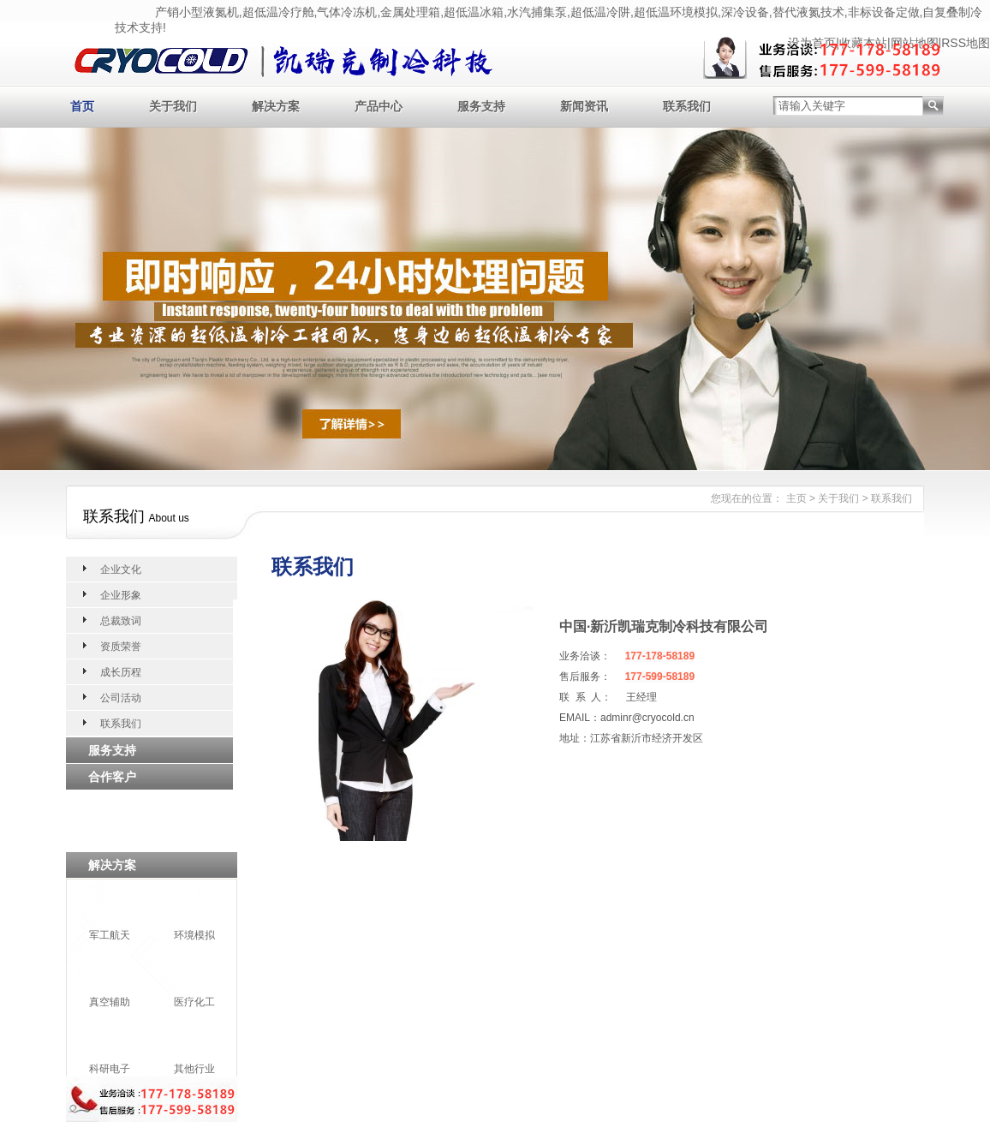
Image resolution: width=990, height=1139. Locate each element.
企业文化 (120, 569)
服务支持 (481, 106)
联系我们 (687, 106)
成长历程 (120, 672)
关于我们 (173, 106)
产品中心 (379, 106)
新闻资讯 (584, 106)
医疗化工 (194, 1002)
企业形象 (120, 595)
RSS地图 (965, 43)
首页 (82, 106)
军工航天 (109, 935)
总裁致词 (120, 621)
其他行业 (194, 1069)
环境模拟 (194, 935)
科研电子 (109, 1069)
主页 (796, 498)
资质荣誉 (120, 647)
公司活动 (120, 698)
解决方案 (276, 106)
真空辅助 (109, 1002)
